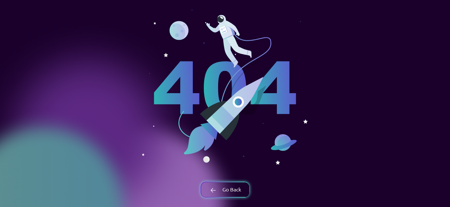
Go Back (225, 189)
